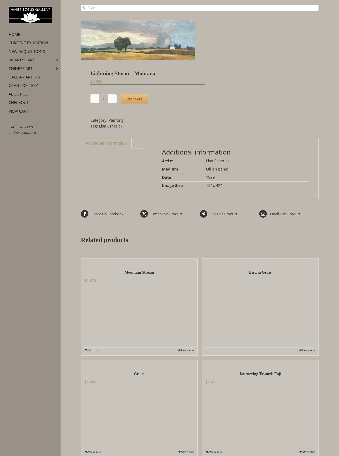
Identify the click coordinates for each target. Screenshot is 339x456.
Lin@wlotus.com (22, 132)
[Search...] (200, 8)
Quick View (187, 350)
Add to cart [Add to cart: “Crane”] (94, 451)
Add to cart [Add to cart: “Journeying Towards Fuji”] (215, 451)
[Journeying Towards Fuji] (260, 363)
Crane (139, 374)
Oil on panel (217, 169)
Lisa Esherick (110, 126)
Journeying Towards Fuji (260, 374)
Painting (116, 120)
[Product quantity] (103, 98)
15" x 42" (214, 185)
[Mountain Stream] (139, 262)
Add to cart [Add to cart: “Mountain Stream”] (94, 350)
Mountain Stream (139, 272)
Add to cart (134, 99)
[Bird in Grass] (260, 262)
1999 (210, 177)
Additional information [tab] (106, 143)
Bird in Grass (260, 272)
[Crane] (139, 363)
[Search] (84, 8)
